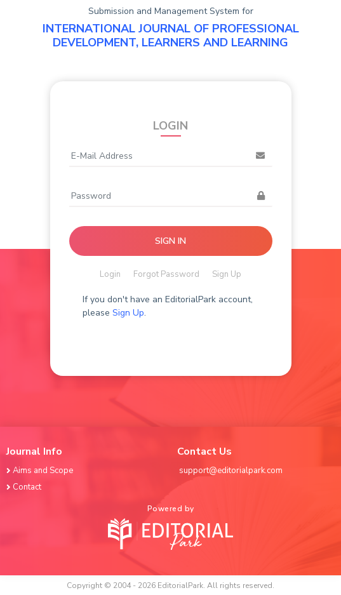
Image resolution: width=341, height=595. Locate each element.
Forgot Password (166, 274)
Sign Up (226, 274)
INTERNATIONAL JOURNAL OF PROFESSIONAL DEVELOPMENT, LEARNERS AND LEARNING (171, 35)
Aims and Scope (40, 470)
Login (110, 274)
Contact (24, 487)
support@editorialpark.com (231, 470)
